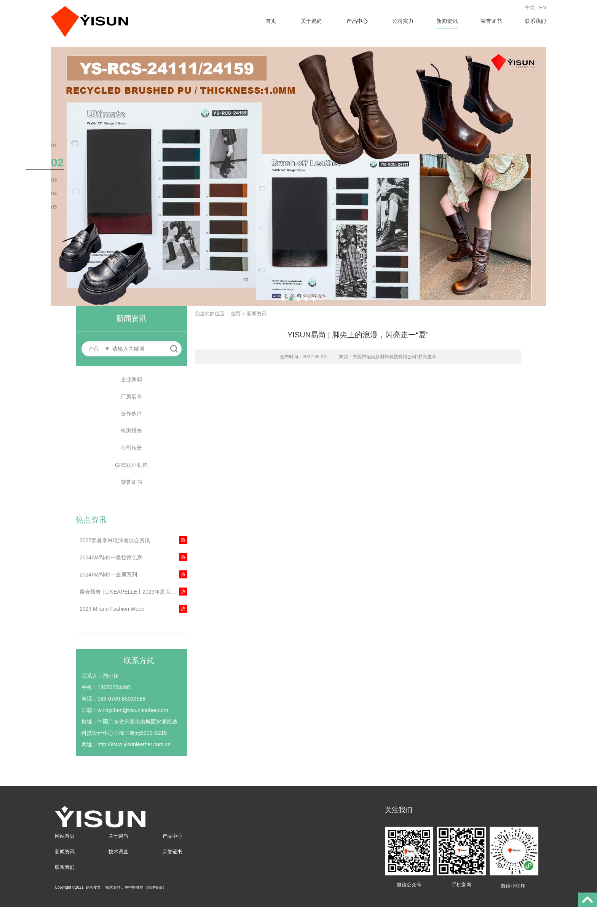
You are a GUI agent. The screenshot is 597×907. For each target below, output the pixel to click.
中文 (530, 7)
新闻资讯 (447, 21)
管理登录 (155, 887)
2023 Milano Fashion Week (112, 609)
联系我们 (535, 21)
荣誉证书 (491, 21)
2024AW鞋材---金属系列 (108, 575)
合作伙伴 (131, 413)
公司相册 (131, 448)
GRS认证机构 (131, 465)
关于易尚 (311, 21)
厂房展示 (131, 396)
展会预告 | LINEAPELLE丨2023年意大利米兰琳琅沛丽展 (133, 592)
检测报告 (131, 431)
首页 (271, 21)
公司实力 (402, 21)
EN (542, 7)
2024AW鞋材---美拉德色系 (111, 557)
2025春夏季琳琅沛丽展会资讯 (115, 540)
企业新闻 (131, 379)
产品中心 (357, 21)
